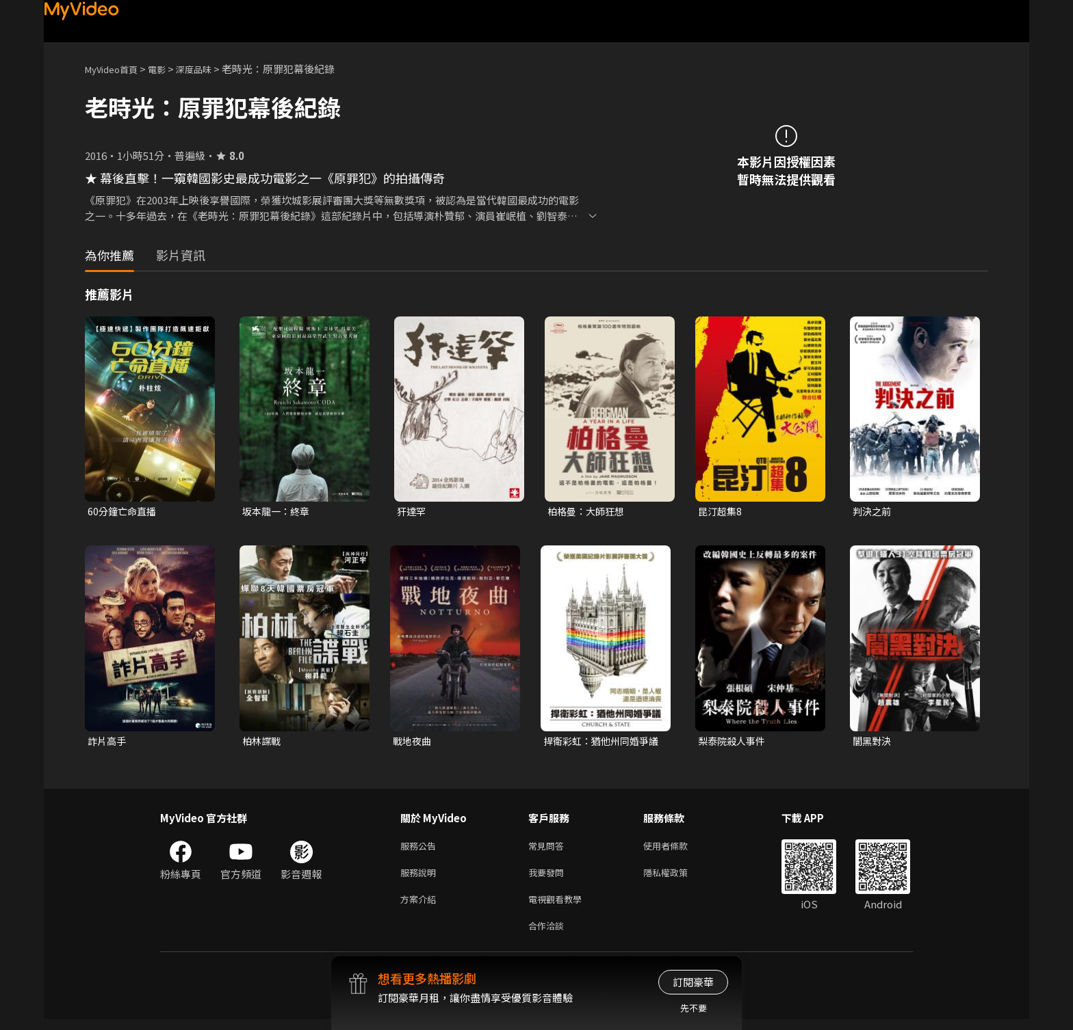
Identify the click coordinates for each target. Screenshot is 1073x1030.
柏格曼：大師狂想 (588, 511)
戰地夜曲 (413, 742)
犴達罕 (412, 511)
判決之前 (873, 511)
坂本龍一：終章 (278, 511)
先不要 (693, 1007)
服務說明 (420, 878)
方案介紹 (420, 906)
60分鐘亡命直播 (124, 511)
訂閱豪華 (693, 982)
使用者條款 (677, 849)
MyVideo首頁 (116, 69)
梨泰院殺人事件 (734, 742)
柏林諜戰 (262, 742)
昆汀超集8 (721, 511)
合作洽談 (548, 935)
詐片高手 (108, 742)
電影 (167, 69)
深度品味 (208, 69)
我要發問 (548, 878)
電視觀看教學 (559, 906)
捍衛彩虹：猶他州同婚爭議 (599, 742)
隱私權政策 (677, 878)
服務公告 (420, 849)
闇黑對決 (873, 742)
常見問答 (548, 849)
